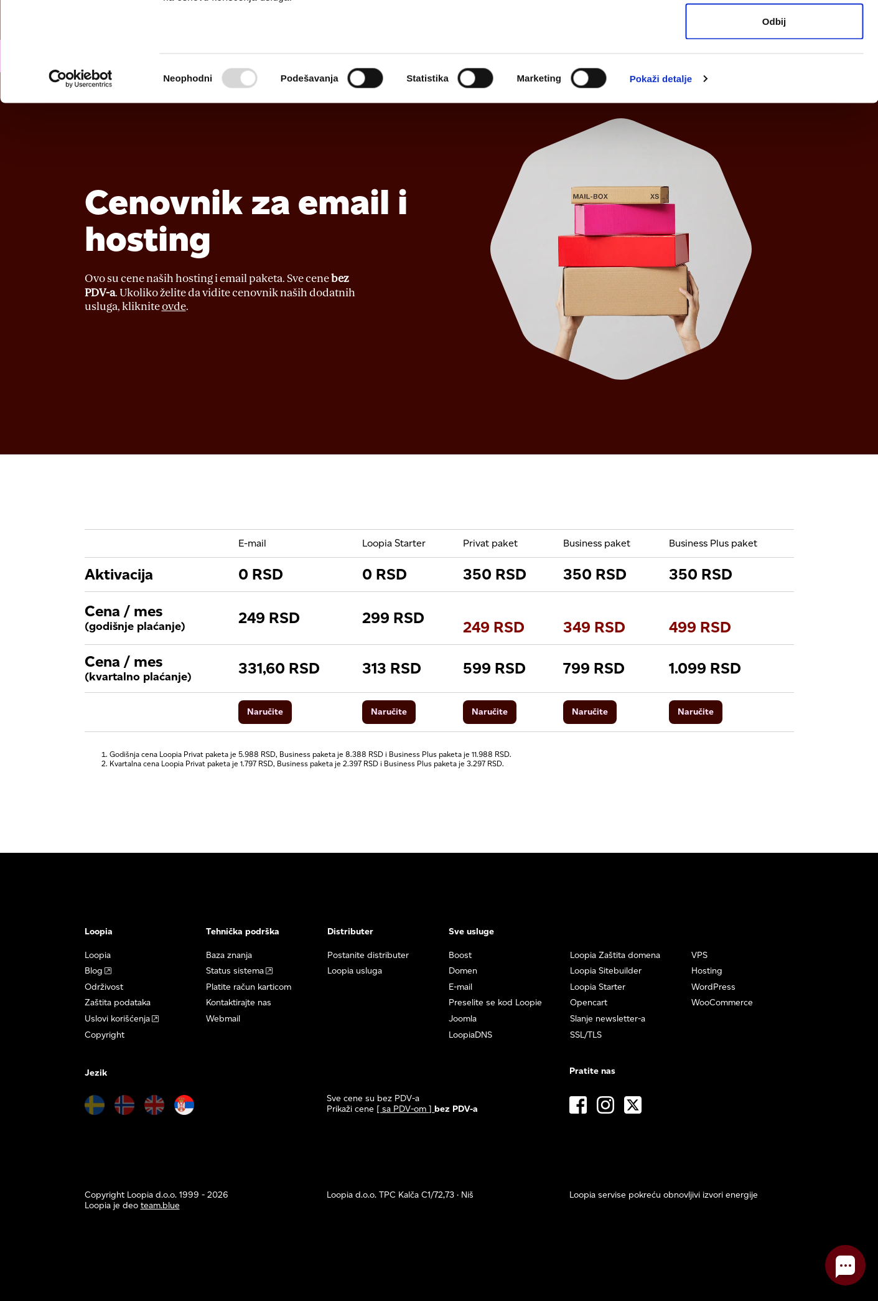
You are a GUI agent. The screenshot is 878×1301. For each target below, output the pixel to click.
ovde (174, 306)
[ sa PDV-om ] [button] (405, 1109)
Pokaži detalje (661, 171)
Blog (94, 970)
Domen (463, 970)
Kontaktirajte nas (238, 1002)
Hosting (706, 970)
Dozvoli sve (774, 32)
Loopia (98, 955)
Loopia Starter (597, 987)
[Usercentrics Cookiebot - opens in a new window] (80, 171)
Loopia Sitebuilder (606, 970)
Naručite (265, 712)
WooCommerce (722, 1002)
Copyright (104, 1035)
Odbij (774, 114)
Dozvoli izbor (774, 73)
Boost (460, 955)
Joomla (463, 1018)
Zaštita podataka (118, 1002)
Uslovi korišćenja (117, 1018)
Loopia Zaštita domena (615, 955)
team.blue (160, 1205)
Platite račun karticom (248, 987)
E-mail (460, 987)
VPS (699, 955)
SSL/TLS (586, 1035)
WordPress (713, 987)
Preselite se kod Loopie (495, 1002)
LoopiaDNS (470, 1035)
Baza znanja (229, 955)
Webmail (223, 1018)
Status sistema (235, 970)
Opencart (588, 1002)
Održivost (104, 987)
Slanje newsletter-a (607, 1018)
